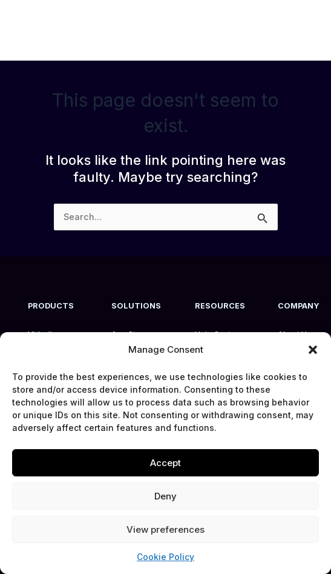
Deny (165, 496)
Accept (165, 463)
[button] (313, 350)
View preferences (165, 529)
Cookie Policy (165, 557)
